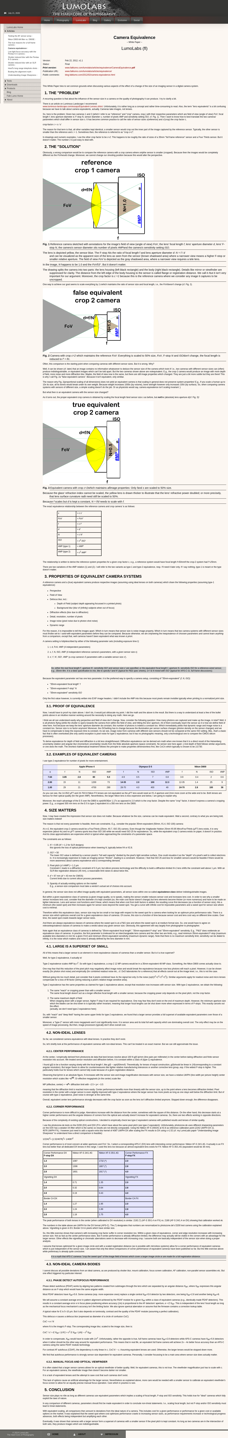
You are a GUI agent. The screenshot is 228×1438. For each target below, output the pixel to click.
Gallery (107, 20)
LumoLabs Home (15, 27)
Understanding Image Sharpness (22, 75)
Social (137, 20)
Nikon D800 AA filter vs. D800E (21, 39)
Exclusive (122, 20)
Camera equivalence (17, 48)
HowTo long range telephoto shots (22, 68)
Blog (95, 20)
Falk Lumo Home (15, 96)
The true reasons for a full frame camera (21, 44)
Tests (9, 81)
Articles (11, 31)
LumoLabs (81, 20)
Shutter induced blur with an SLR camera (22, 64)
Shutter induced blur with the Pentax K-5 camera (23, 58)
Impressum (111, 1434)
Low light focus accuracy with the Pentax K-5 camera (22, 53)
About (9, 99)
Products (11, 88)
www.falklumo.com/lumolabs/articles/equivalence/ (88, 71)
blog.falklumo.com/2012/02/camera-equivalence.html (90, 75)
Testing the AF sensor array (19, 36)
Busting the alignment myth (19, 72)
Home (47, 20)
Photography (63, 20)
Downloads (12, 84)
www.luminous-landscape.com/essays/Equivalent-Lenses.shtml (73, 106)
